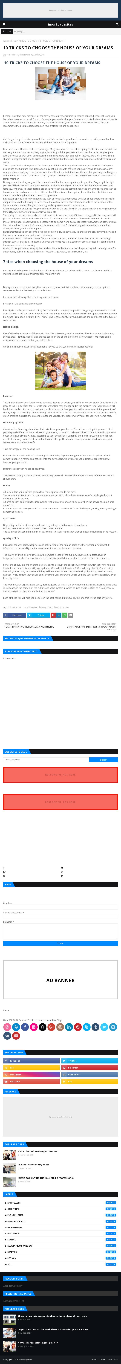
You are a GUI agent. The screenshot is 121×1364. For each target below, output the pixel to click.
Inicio (5, 41)
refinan (12, 41)
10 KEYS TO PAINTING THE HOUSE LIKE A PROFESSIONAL (46, 1178)
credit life (61, 1209)
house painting (45, 607)
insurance (61, 1233)
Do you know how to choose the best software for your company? (53, 1329)
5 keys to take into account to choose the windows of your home (52, 1316)
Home (6, 1010)
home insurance (30, 607)
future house (15, 607)
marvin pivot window (61, 1245)
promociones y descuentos (17, 54)
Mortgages (61, 1202)
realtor (61, 1252)
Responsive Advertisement (60, 10)
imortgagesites (60, 24)
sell (61, 1264)
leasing (57, 607)
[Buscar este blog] (46, 759)
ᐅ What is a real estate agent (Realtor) (38, 1151)
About (102, 1359)
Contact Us (113, 1359)
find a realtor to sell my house (33, 1164)
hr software (61, 1227)
